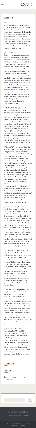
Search (6, 397)
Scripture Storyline (18, 412)
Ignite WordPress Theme (17, 423)
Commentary (17, 377)
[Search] (30, 400)
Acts (8, 377)
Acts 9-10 (7, 373)
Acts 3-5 (6, 366)
